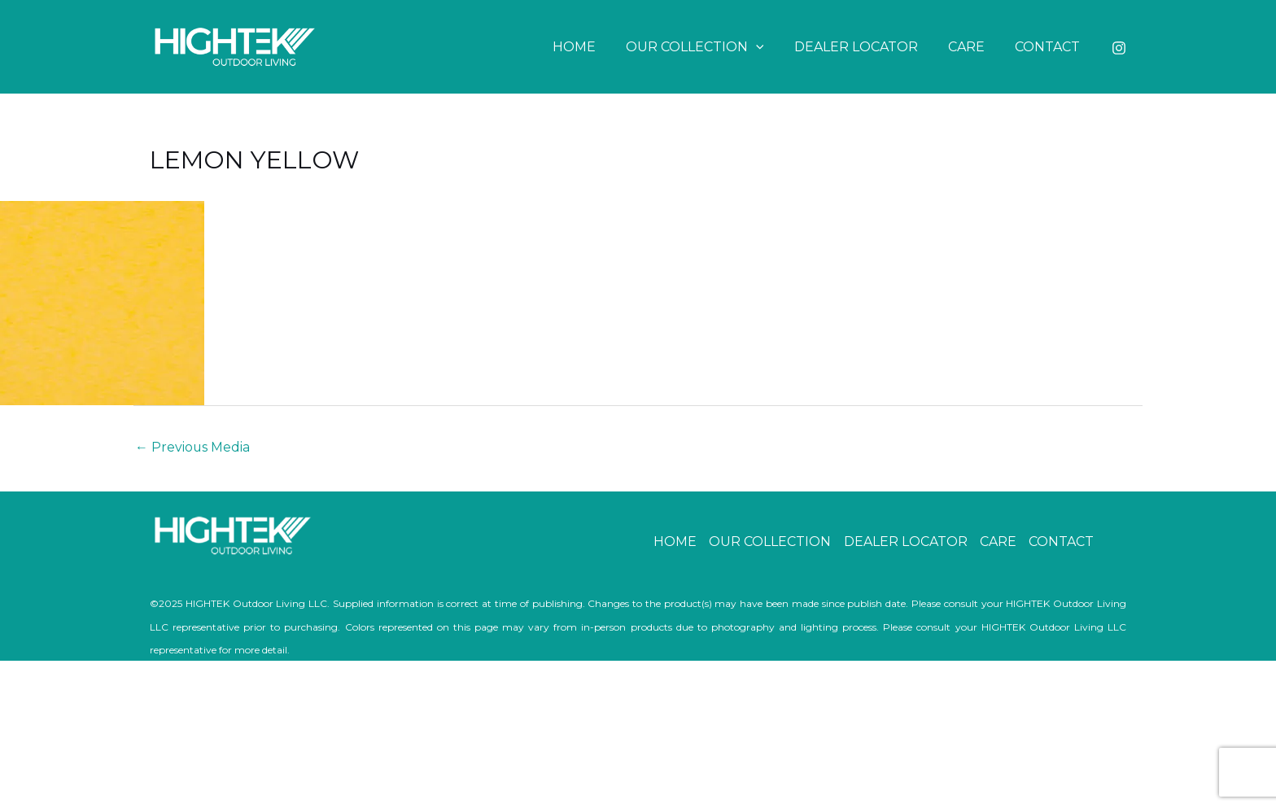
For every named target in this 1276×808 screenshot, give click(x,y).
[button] (771, 47)
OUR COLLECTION (709, 47)
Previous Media (193, 447)
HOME (592, 47)
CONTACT (1049, 47)
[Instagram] (1119, 48)
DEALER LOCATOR (867, 47)
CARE (973, 47)
